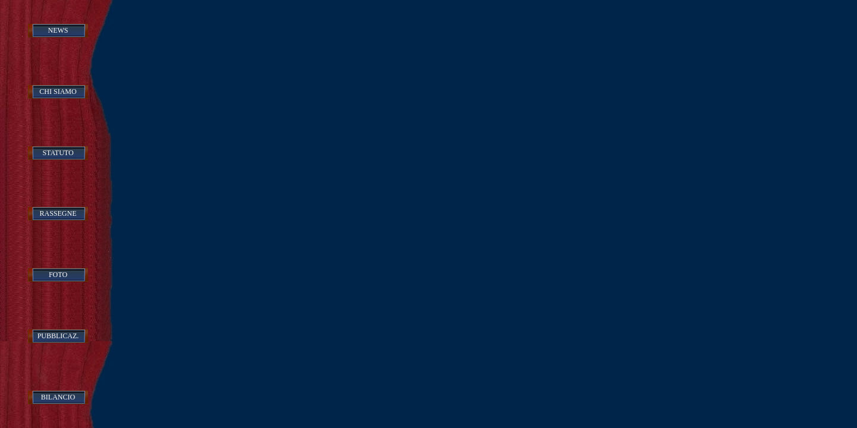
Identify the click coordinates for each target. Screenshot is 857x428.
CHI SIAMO (57, 91)
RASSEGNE (57, 213)
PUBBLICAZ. (58, 336)
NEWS (58, 30)
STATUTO (57, 153)
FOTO (58, 274)
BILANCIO (58, 397)
